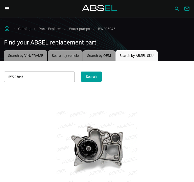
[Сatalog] (177, 9)
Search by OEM (99, 56)
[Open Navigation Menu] (7, 9)
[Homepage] (99, 8)
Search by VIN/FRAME (25, 56)
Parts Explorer (50, 29)
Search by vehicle (65, 56)
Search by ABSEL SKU (136, 56)
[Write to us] (187, 9)
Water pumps (79, 29)
